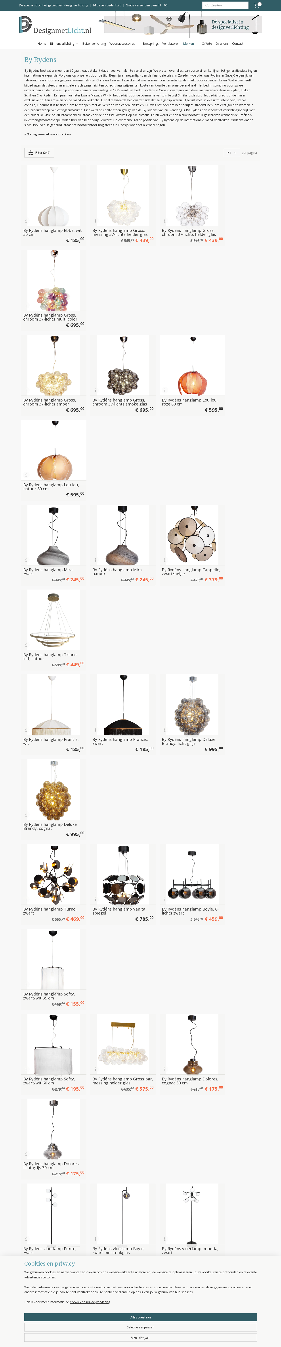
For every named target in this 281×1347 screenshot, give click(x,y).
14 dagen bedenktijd (106, 5)
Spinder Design (177, 1309)
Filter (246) (39, 152)
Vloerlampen (78, 1284)
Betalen (123, 1284)
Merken (190, 43)
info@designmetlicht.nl (46, 1290)
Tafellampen (78, 1299)
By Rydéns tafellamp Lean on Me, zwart (229, 1063)
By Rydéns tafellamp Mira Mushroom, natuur (229, 987)
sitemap (156, 1339)
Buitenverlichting (94, 43)
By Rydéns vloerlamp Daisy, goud (171, 758)
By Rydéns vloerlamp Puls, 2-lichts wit (109, 834)
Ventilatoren (171, 43)
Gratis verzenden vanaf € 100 (147, 5)
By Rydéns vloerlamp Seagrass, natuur (43, 911)
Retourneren (127, 1299)
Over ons (222, 43)
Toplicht (172, 1299)
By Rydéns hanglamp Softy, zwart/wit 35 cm (231, 529)
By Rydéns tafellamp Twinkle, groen (224, 911)
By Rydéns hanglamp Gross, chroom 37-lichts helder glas (167, 222)
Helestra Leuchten (180, 1289)
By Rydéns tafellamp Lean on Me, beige (108, 1063)
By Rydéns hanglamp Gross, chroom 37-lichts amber (45, 298)
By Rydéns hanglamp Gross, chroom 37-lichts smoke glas (106, 298)
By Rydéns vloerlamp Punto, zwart (43, 682)
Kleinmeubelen (79, 1314)
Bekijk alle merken (181, 1314)
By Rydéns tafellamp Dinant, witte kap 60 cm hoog (167, 1137)
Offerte (207, 43)
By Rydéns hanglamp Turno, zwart (43, 529)
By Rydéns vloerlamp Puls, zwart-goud (169, 834)
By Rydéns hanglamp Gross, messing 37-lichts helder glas (107, 222)
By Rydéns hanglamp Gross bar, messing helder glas (110, 605)
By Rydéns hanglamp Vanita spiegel (103, 529)
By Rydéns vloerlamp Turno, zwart (225, 758)
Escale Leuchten (178, 1284)
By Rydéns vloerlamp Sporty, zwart (103, 911)
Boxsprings (151, 43)
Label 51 (173, 1294)
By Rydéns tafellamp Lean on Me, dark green (169, 1063)
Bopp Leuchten (178, 1279)
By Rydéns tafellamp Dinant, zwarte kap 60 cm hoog (229, 1137)
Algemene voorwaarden (135, 1304)
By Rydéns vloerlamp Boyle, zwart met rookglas (110, 682)
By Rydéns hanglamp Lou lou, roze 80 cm (168, 300)
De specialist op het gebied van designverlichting (53, 5)
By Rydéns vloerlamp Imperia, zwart (164, 682)
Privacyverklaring (130, 1309)
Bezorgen (125, 1289)
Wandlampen (78, 1294)
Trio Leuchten (177, 1304)
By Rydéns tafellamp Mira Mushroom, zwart (169, 987)
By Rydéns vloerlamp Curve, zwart (225, 682)
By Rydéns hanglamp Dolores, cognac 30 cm (166, 605)
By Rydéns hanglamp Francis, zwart (103, 453)
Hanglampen (78, 1279)
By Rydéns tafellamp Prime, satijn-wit (49, 1216)
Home (42, 43)
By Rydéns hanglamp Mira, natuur (109, 376)
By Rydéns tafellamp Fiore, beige (48, 1063)
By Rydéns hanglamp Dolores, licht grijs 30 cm (229, 605)
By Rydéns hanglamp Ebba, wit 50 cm (49, 224)
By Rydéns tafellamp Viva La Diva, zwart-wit (47, 987)
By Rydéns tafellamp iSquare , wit (42, 1139)
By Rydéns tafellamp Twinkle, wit (164, 911)
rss (166, 1339)
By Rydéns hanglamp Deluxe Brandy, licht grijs (168, 453)
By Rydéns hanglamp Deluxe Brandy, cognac (227, 453)
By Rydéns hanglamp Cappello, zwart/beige (166, 376)
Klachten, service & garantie (138, 1294)
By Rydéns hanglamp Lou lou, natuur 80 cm (229, 300)
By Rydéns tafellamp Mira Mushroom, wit (108, 987)
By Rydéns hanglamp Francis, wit (43, 453)
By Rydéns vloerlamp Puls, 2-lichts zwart (48, 834)
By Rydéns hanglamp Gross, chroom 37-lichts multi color (228, 222)
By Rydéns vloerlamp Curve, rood (43, 758)
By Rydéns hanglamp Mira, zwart (48, 376)
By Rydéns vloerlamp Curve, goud (103, 758)
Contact (237, 43)
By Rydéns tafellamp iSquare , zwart (103, 1139)
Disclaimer (125, 1314)
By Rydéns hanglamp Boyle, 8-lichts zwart (171, 529)
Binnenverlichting (64, 43)
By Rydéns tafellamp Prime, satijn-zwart (110, 1216)
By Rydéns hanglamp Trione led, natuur (225, 376)
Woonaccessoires (124, 43)
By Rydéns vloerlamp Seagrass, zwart (225, 834)
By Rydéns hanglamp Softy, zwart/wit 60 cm (49, 605)
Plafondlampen (80, 1289)
